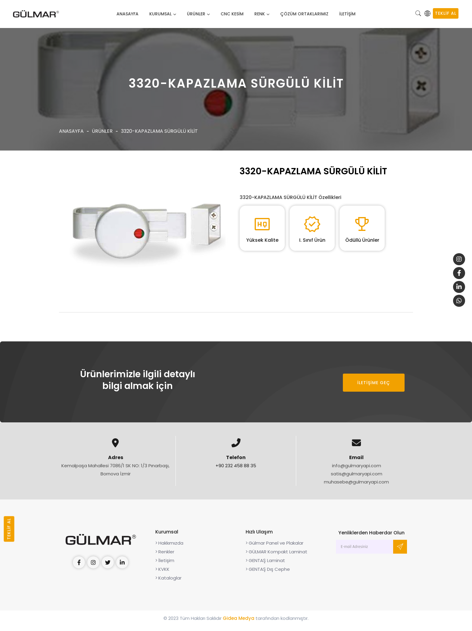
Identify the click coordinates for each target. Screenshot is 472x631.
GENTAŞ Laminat (265, 565)
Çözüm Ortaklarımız (304, 14)
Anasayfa (127, 14)
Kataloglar (168, 583)
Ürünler (196, 14)
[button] (418, 14)
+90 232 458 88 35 (236, 471)
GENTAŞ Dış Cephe (268, 574)
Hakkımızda (169, 548)
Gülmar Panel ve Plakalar (274, 548)
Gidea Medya (238, 623)
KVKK (162, 574)
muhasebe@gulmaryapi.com (356, 487)
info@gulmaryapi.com (356, 471)
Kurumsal (160, 14)
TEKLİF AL (445, 13)
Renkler (164, 557)
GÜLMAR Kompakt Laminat (276, 557)
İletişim (164, 565)
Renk (259, 14)
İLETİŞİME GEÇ (373, 388)
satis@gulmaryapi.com (356, 479)
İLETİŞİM (347, 14)
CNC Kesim (232, 14)
